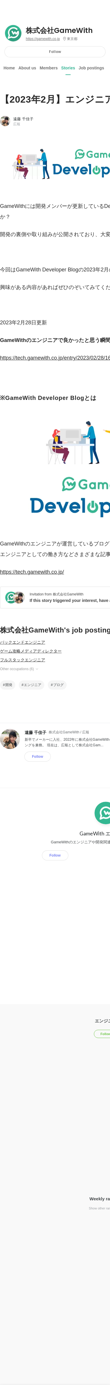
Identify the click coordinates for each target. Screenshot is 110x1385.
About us (27, 68)
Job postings (91, 68)
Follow (55, 51)
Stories (68, 68)
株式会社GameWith (59, 30)
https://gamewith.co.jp (43, 39)
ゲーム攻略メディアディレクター (31, 651)
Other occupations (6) (19, 669)
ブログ (58, 685)
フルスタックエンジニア (22, 660)
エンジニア (32, 685)
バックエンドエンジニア (22, 642)
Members (48, 68)
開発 (8, 685)
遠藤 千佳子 (23, 119)
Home (9, 68)
